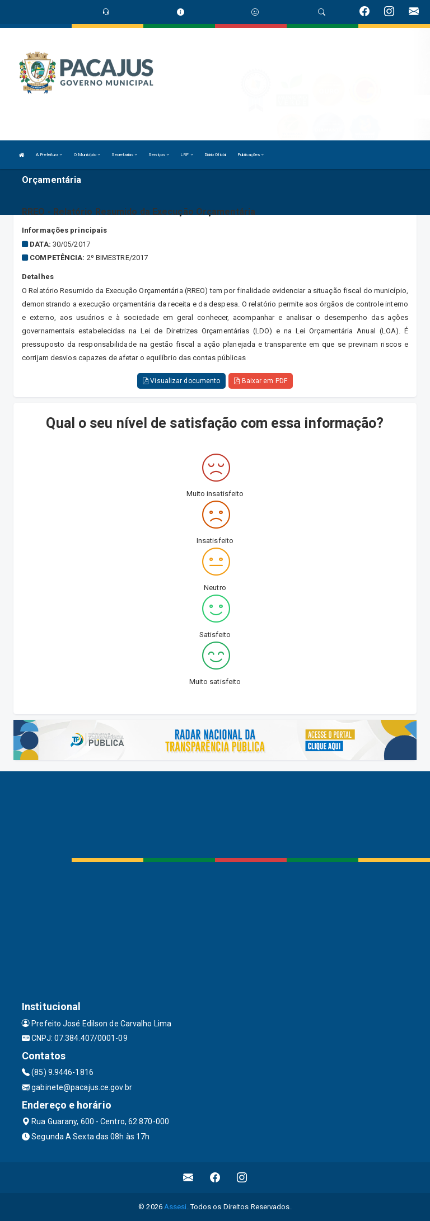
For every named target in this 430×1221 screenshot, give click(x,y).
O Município (87, 154)
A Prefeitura (49, 154)
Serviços (158, 154)
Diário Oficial (215, 154)
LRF (186, 154)
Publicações (250, 154)
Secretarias (124, 154)
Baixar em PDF (260, 381)
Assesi (175, 1207)
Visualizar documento (181, 381)
